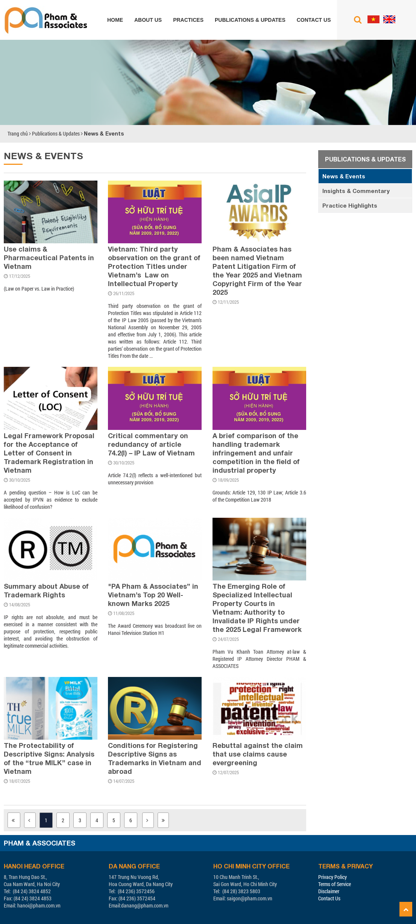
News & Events (104, 133)
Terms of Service (334, 884)
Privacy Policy (332, 876)
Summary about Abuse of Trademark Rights (46, 590)
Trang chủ (18, 133)
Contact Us (329, 898)
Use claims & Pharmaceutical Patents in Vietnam (49, 257)
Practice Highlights (349, 205)
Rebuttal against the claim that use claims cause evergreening (258, 754)
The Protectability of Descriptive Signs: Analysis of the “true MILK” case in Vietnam (49, 758)
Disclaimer (328, 891)
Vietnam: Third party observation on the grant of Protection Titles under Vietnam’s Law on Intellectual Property (154, 266)
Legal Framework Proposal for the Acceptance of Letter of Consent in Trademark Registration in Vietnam (49, 452)
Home (115, 20)
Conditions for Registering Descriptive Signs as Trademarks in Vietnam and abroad (154, 758)
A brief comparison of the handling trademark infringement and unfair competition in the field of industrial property (256, 452)
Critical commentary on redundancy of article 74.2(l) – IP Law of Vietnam (151, 444)
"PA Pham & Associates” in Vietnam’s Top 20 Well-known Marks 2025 (153, 594)
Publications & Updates (250, 20)
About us (148, 20)
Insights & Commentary (356, 190)
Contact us (314, 20)
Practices (188, 20)
